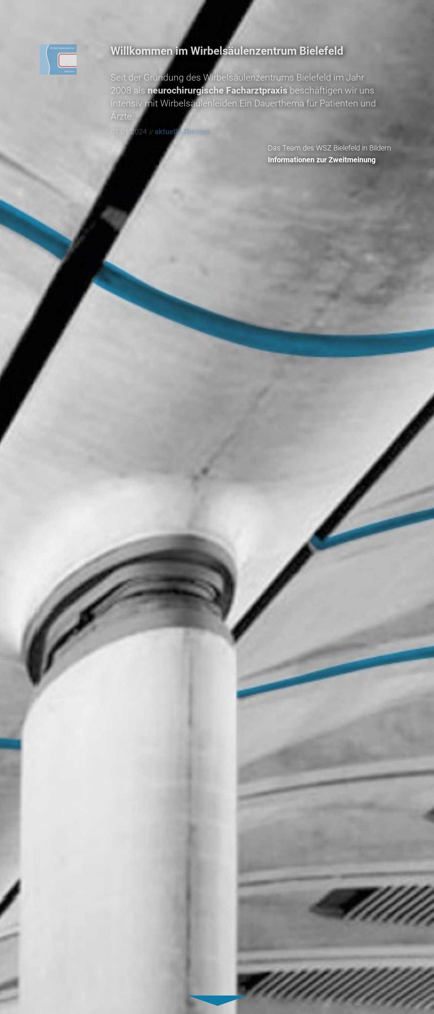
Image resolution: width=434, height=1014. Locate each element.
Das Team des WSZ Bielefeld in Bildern (344, 147)
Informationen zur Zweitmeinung (337, 159)
